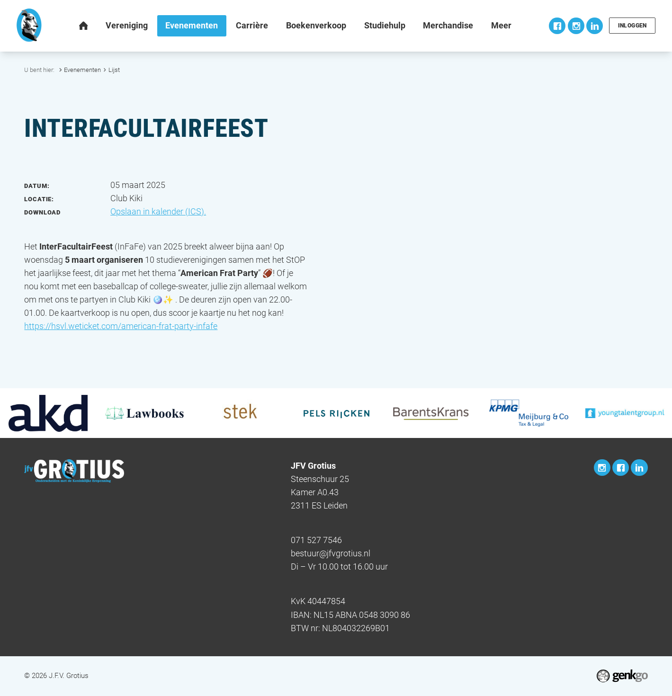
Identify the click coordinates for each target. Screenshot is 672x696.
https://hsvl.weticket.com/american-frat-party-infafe (120, 326)
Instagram (575, 26)
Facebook (556, 26)
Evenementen (82, 69)
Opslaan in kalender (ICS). (158, 211)
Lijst (114, 69)
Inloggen (632, 25)
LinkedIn (593, 26)
